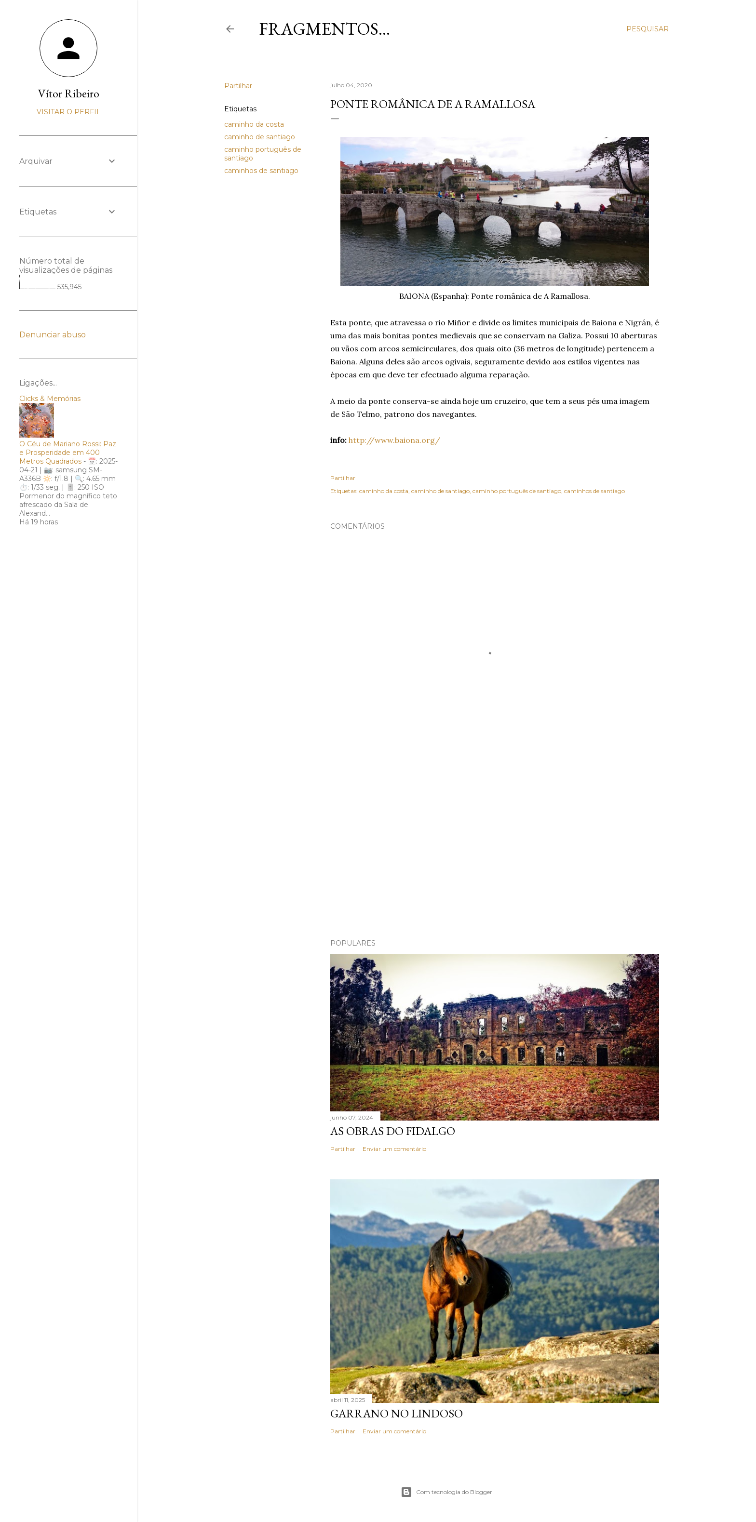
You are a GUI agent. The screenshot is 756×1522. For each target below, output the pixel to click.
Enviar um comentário (394, 1148)
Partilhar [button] (238, 85)
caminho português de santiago (516, 490)
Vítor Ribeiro (68, 93)
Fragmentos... (324, 28)
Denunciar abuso (52, 334)
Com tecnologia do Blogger (446, 1492)
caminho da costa (254, 124)
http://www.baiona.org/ (394, 440)
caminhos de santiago (261, 170)
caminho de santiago (259, 137)
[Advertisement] (494, 847)
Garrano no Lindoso (396, 1413)
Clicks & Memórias (50, 398)
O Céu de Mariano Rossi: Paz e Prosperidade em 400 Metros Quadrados (67, 453)
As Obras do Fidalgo (392, 1130)
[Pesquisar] (647, 28)
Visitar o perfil (69, 111)
